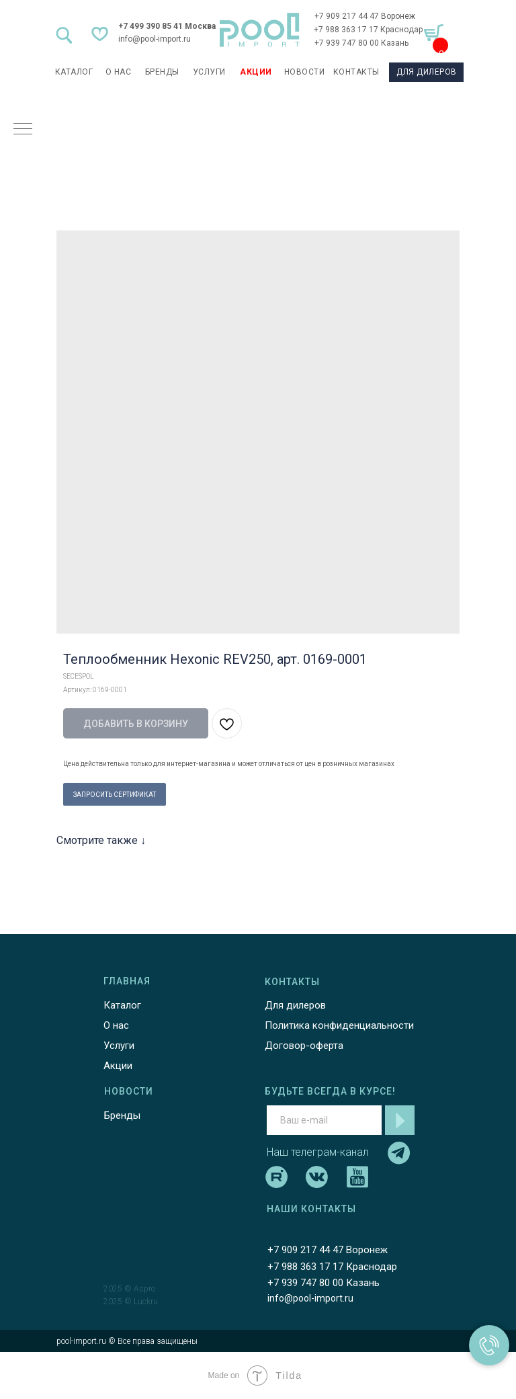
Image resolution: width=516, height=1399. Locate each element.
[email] (324, 1120)
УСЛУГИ (209, 72)
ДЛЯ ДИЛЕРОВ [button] (426, 72)
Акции (117, 1066)
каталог (74, 72)
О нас (116, 1025)
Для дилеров (295, 1005)
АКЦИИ (256, 72)
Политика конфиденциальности (339, 1025)
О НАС (118, 72)
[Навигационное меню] (22, 129)
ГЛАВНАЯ (126, 981)
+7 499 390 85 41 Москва (167, 26)
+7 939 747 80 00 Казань (361, 43)
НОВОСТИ (304, 72)
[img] (259, 30)
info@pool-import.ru (154, 39)
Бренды (122, 1115)
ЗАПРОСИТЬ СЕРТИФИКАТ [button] (114, 794)
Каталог (122, 1005)
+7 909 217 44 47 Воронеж (364, 16)
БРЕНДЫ (162, 72)
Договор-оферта (304, 1046)
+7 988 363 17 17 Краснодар (368, 29)
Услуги (118, 1046)
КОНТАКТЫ (356, 72)
